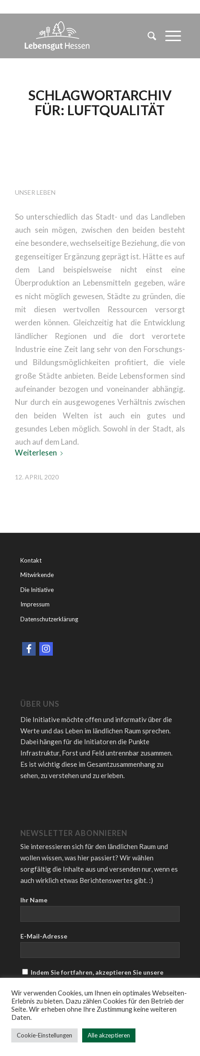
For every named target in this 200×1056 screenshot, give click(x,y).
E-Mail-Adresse (43, 936)
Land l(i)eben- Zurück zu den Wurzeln (79, 154)
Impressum (35, 604)
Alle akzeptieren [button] (109, 1035)
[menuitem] (147, 36)
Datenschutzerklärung (49, 619)
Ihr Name (33, 900)
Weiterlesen (40, 452)
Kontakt (31, 560)
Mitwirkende (37, 574)
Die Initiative (37, 589)
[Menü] (168, 36)
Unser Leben (35, 192)
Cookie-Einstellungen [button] (44, 1035)
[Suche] (147, 36)
